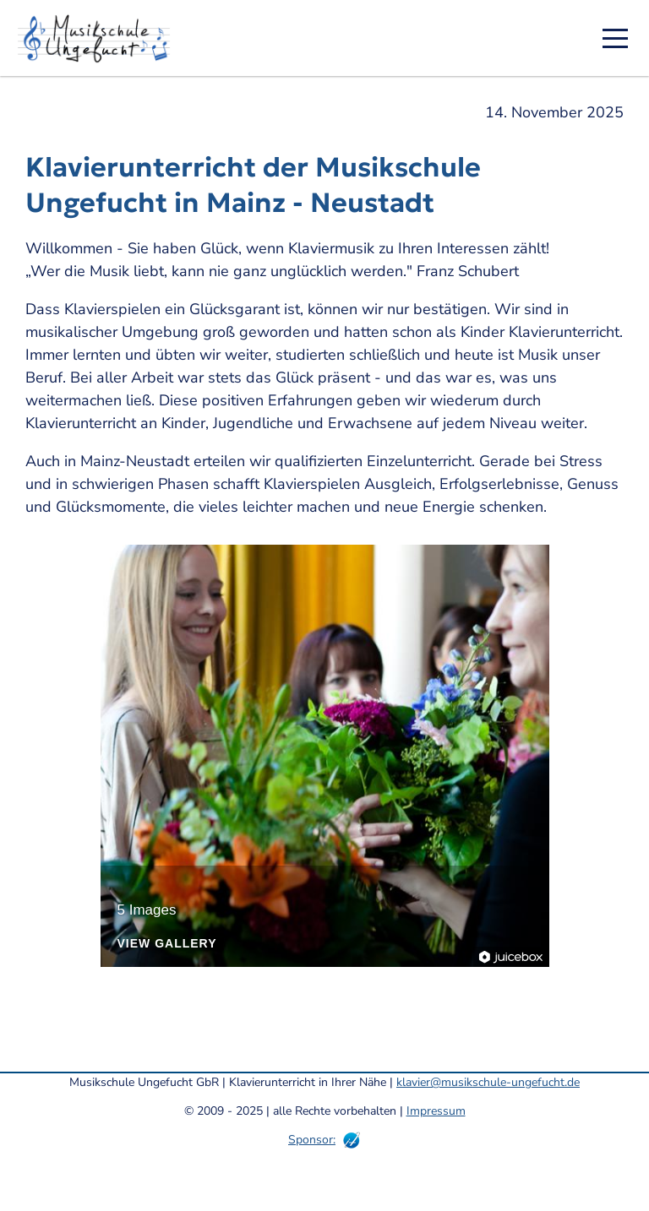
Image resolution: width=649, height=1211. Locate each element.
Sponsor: (311, 1140)
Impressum (436, 1111)
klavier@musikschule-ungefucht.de (488, 1082)
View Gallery (167, 943)
